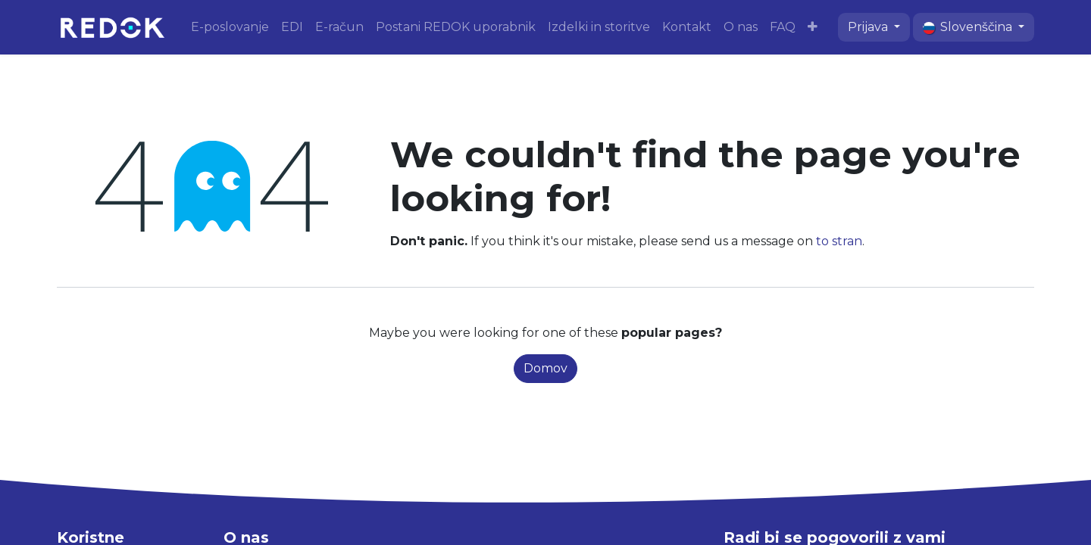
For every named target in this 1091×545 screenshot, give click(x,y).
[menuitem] (230, 27)
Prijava (869, 27)
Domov (545, 368)
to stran (839, 241)
